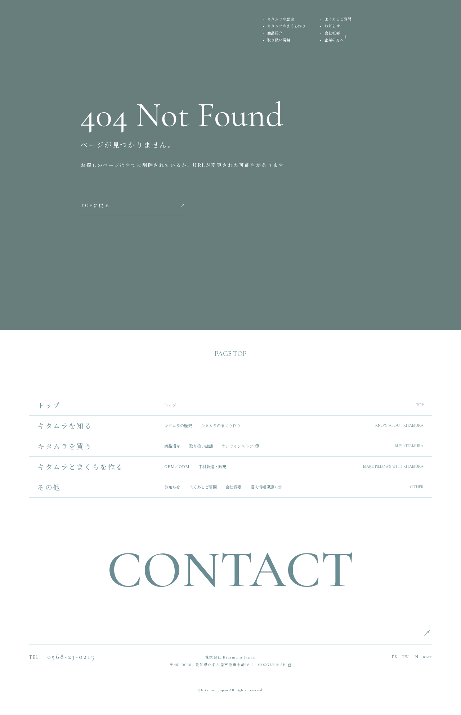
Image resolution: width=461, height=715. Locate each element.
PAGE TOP (230, 353)
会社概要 (332, 33)
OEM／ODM (176, 467)
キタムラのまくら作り (286, 26)
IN (416, 657)
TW (405, 657)
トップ (170, 405)
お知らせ (332, 26)
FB (394, 657)
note (427, 657)
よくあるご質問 (338, 19)
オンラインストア (237, 446)
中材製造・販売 (212, 467)
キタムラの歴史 (280, 19)
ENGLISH (441, 631)
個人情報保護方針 (266, 487)
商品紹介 (275, 33)
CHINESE (441, 664)
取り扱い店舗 (278, 40)
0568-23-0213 (71, 656)
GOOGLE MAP (271, 665)
